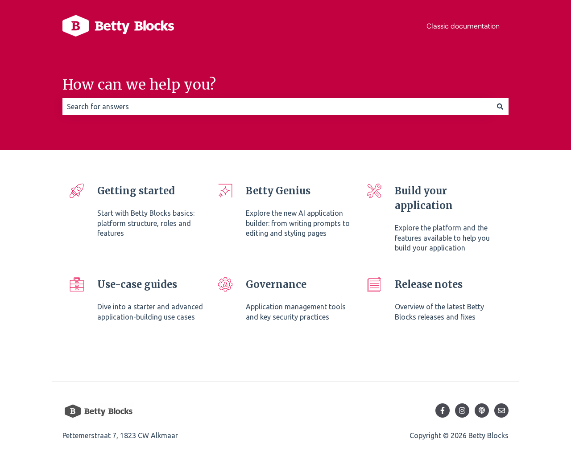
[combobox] (277, 106)
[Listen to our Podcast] (482, 410)
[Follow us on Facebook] (442, 410)
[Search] (500, 106)
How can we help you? (139, 85)
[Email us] (501, 410)
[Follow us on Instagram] (462, 410)
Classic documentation (463, 26)
